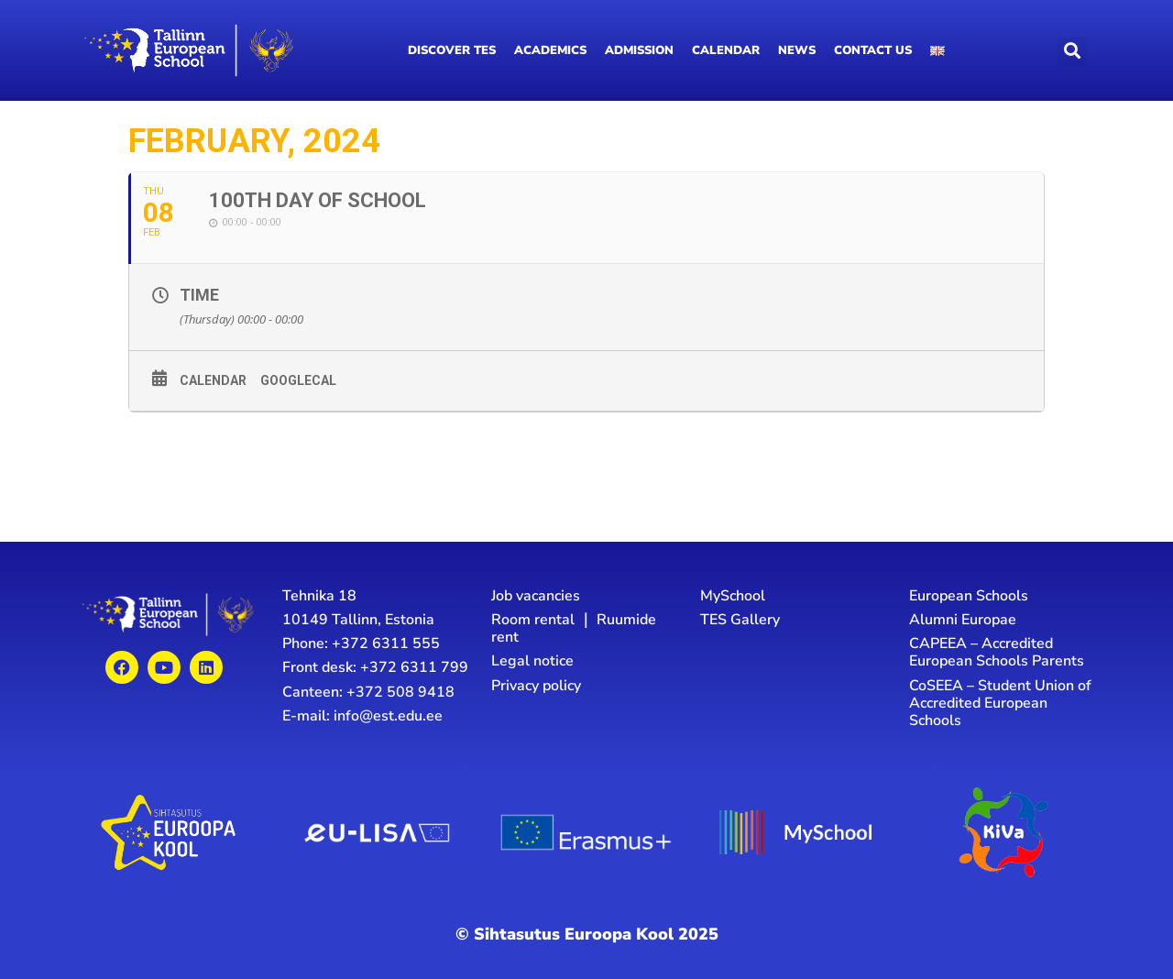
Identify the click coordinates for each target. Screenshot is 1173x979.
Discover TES (452, 50)
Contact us (873, 50)
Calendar (726, 50)
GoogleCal (298, 380)
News (797, 50)
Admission (639, 50)
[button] (1072, 51)
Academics (550, 50)
